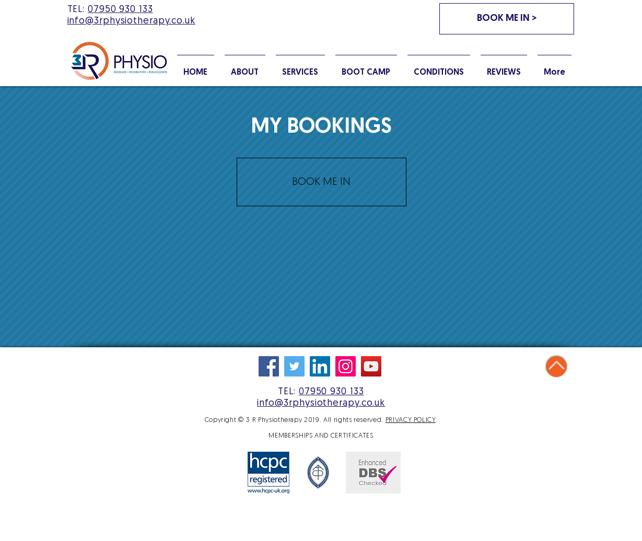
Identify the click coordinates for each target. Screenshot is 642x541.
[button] (438, 68)
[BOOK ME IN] (321, 182)
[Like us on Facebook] (269, 366)
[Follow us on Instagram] (345, 366)
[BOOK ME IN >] (506, 18)
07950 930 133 (120, 10)
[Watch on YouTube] (371, 366)
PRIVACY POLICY (411, 420)
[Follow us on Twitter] (294, 366)
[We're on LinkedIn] (320, 366)
